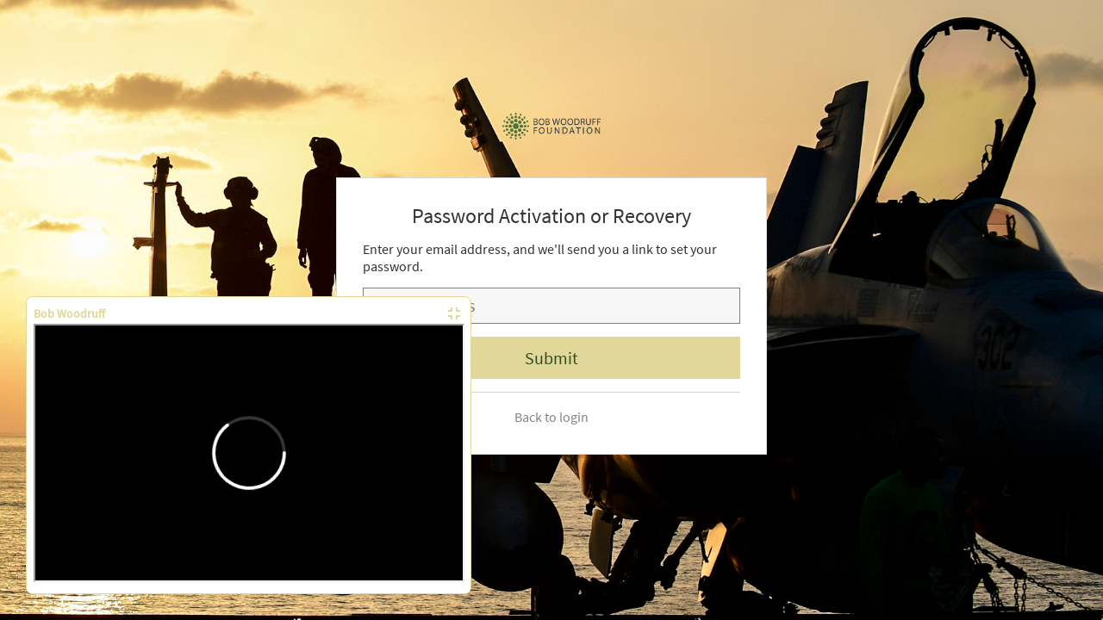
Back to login (551, 416)
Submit (551, 358)
